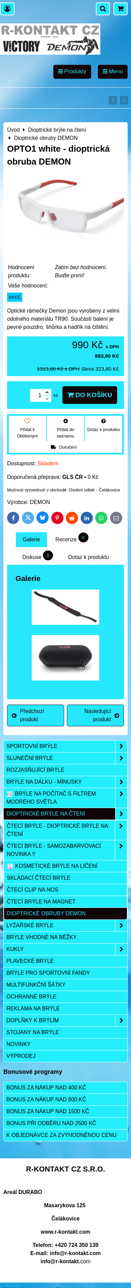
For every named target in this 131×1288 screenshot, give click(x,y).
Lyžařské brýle (66, 925)
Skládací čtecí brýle (39, 878)
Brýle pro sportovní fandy (48, 973)
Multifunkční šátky (36, 985)
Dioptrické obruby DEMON (46, 913)
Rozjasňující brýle (35, 770)
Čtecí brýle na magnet (41, 901)
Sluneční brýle (66, 758)
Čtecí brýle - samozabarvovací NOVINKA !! (67, 850)
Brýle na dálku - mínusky (66, 782)
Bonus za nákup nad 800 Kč (46, 1099)
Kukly (66, 949)
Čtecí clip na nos (32, 890)
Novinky (18, 1044)
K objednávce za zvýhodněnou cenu (61, 1135)
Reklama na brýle (33, 1008)
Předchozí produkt (28, 715)
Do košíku (90, 394)
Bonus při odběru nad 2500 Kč (51, 1123)
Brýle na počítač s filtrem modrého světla (66, 798)
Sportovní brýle (66, 746)
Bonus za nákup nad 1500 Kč (47, 1111)
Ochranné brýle (31, 997)
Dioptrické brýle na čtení (66, 814)
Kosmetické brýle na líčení (52, 866)
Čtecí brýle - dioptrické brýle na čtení (67, 830)
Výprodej (20, 1056)
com (65, 1261)
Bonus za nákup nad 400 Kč (46, 1087)
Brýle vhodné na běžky (41, 937)
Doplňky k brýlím (66, 1020)
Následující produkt (101, 715)
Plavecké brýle (30, 961)
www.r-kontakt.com (65, 1232)
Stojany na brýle (32, 1032)
